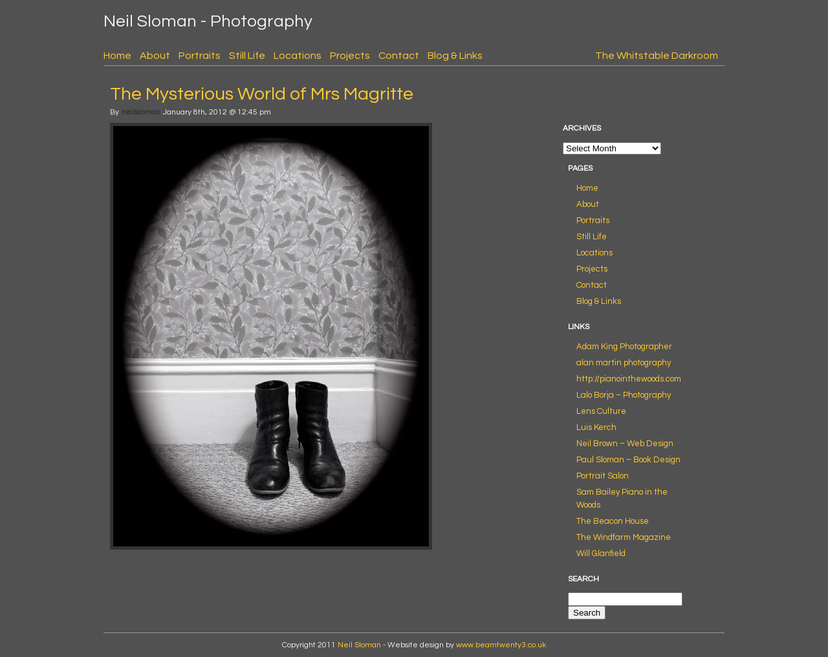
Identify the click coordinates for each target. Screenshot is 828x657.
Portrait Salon (602, 475)
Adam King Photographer (624, 346)
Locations (297, 55)
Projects (350, 55)
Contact (398, 55)
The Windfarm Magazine (623, 537)
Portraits (200, 55)
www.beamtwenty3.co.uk (501, 645)
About (155, 55)
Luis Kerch (596, 427)
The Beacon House (612, 521)
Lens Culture (601, 411)
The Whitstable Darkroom (656, 55)
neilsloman (141, 112)
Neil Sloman (359, 645)
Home (117, 55)
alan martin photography (623, 362)
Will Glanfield (601, 553)
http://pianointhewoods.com (628, 378)
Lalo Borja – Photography (623, 395)
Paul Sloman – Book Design (628, 459)
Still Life (247, 55)
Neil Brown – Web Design (624, 443)
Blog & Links (455, 55)
